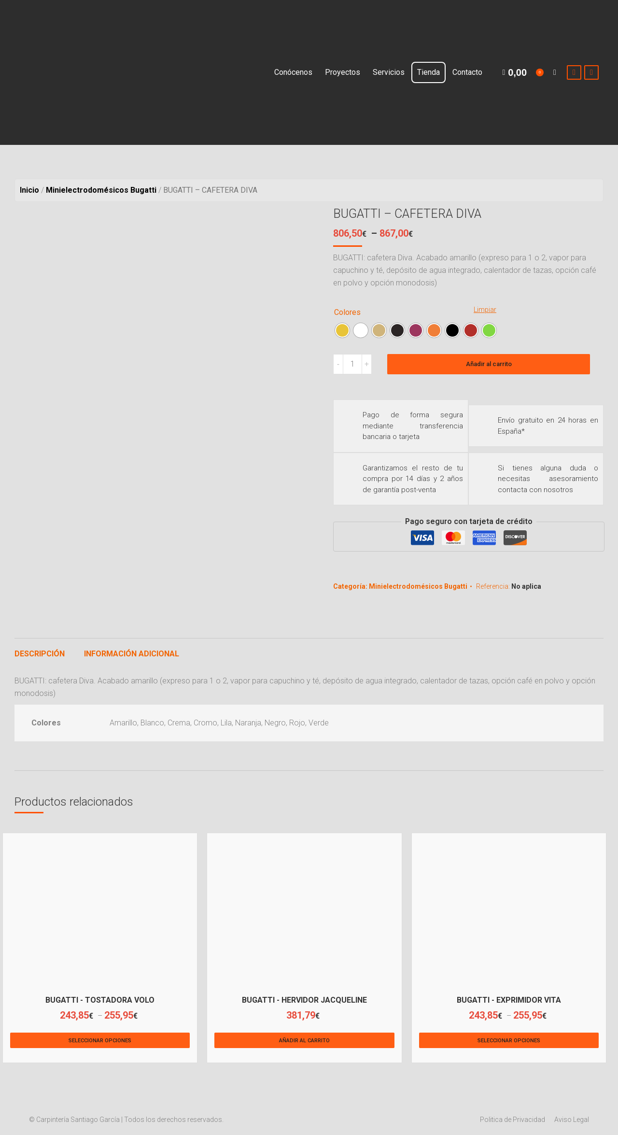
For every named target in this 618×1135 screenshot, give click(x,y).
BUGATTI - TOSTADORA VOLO (99, 1000)
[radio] (342, 330)
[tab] (39, 649)
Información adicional (131, 653)
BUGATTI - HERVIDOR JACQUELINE (304, 1000)
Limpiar (485, 309)
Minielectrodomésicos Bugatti (418, 586)
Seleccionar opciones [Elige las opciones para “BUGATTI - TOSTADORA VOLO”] (100, 1040)
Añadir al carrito (489, 364)
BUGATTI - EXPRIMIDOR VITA (509, 1000)
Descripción (39, 653)
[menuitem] (293, 72)
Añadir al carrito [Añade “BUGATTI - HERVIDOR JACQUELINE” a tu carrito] (304, 1040)
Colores (347, 312)
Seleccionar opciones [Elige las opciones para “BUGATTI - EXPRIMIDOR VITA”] (509, 1040)
